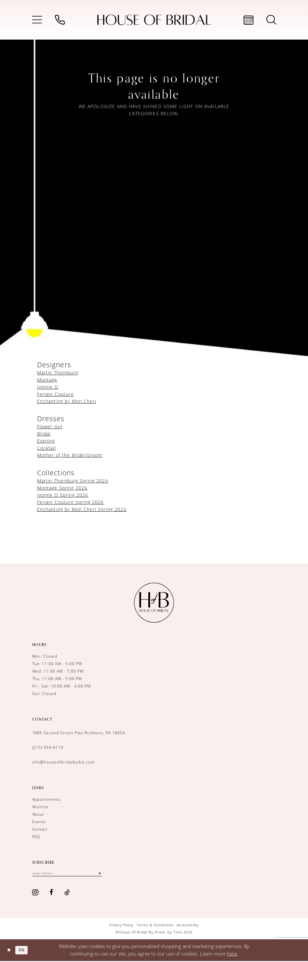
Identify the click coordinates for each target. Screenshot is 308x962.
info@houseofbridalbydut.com (63, 762)
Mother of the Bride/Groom (69, 455)
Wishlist (40, 807)
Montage (47, 380)
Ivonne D (47, 387)
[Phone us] (59, 19)
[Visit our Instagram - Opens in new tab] (35, 892)
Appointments (46, 799)
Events (39, 821)
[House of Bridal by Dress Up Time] (154, 20)
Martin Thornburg (57, 373)
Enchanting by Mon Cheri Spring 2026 (82, 509)
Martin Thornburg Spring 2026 (72, 481)
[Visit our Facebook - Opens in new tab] (51, 893)
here (232, 954)
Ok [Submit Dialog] (23, 950)
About (38, 814)
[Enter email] (71, 873)
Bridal (44, 434)
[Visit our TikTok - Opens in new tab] (67, 893)
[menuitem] (37, 19)
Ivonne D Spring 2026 (62, 495)
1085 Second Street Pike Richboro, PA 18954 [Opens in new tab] (78, 733)
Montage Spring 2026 (62, 488)
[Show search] (271, 19)
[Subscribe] (108, 873)
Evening (46, 441)
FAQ (36, 836)
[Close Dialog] (9, 950)
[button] (37, 19)
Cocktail (46, 448)
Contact (40, 829)
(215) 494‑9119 (48, 747)
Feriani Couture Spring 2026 (70, 502)
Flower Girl (50, 426)
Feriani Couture (55, 394)
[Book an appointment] (248, 19)
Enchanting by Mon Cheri (66, 401)
